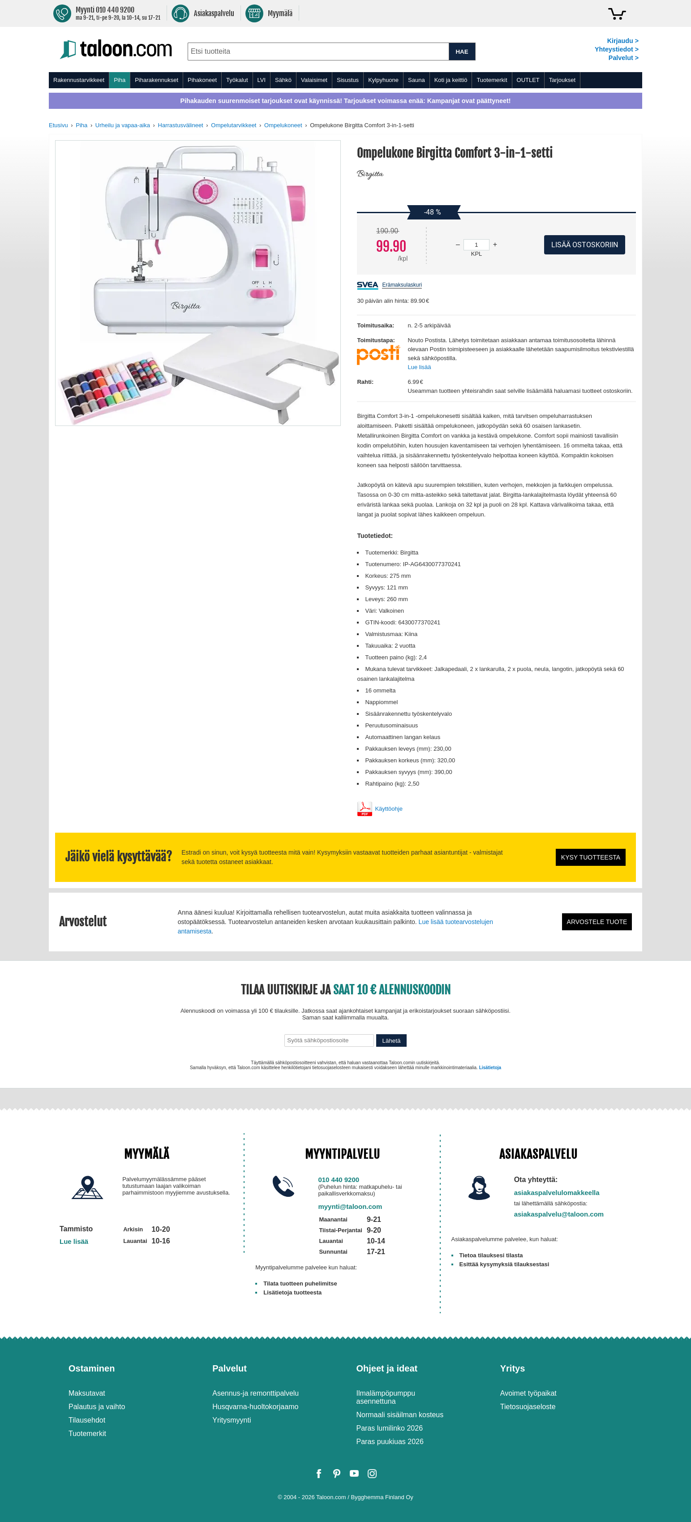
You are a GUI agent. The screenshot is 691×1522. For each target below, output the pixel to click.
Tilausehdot (87, 1420)
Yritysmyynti (231, 1420)
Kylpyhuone (383, 80)
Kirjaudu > (623, 40)
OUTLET (528, 80)
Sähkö (283, 80)
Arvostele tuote (597, 921)
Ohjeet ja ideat (387, 1368)
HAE (461, 51)
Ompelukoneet (283, 125)
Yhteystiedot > (617, 49)
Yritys (512, 1368)
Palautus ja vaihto (97, 1406)
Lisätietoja (490, 1067)
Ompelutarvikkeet (233, 125)
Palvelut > (624, 57)
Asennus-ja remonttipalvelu (255, 1393)
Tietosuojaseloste (528, 1406)
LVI (262, 80)
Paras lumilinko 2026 (389, 1428)
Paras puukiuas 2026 (390, 1441)
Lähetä (391, 1040)
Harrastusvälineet (180, 125)
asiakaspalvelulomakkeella (557, 1192)
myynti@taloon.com (350, 1206)
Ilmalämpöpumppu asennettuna (386, 1397)
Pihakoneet (202, 80)
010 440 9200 (338, 1179)
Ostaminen (92, 1368)
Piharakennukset (156, 80)
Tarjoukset (562, 80)
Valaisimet (314, 80)
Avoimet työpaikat (528, 1393)
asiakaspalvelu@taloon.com (559, 1214)
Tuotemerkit (491, 80)
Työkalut (237, 80)
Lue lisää (419, 367)
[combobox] (318, 51)
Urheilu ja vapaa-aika (122, 125)
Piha (119, 80)
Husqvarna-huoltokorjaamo (255, 1406)
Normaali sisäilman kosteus (400, 1415)
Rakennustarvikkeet (78, 80)
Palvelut (229, 1368)
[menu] (345, 80)
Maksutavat (87, 1393)
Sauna (416, 80)
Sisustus (348, 80)
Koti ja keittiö (451, 80)
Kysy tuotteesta (590, 857)
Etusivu (58, 125)
